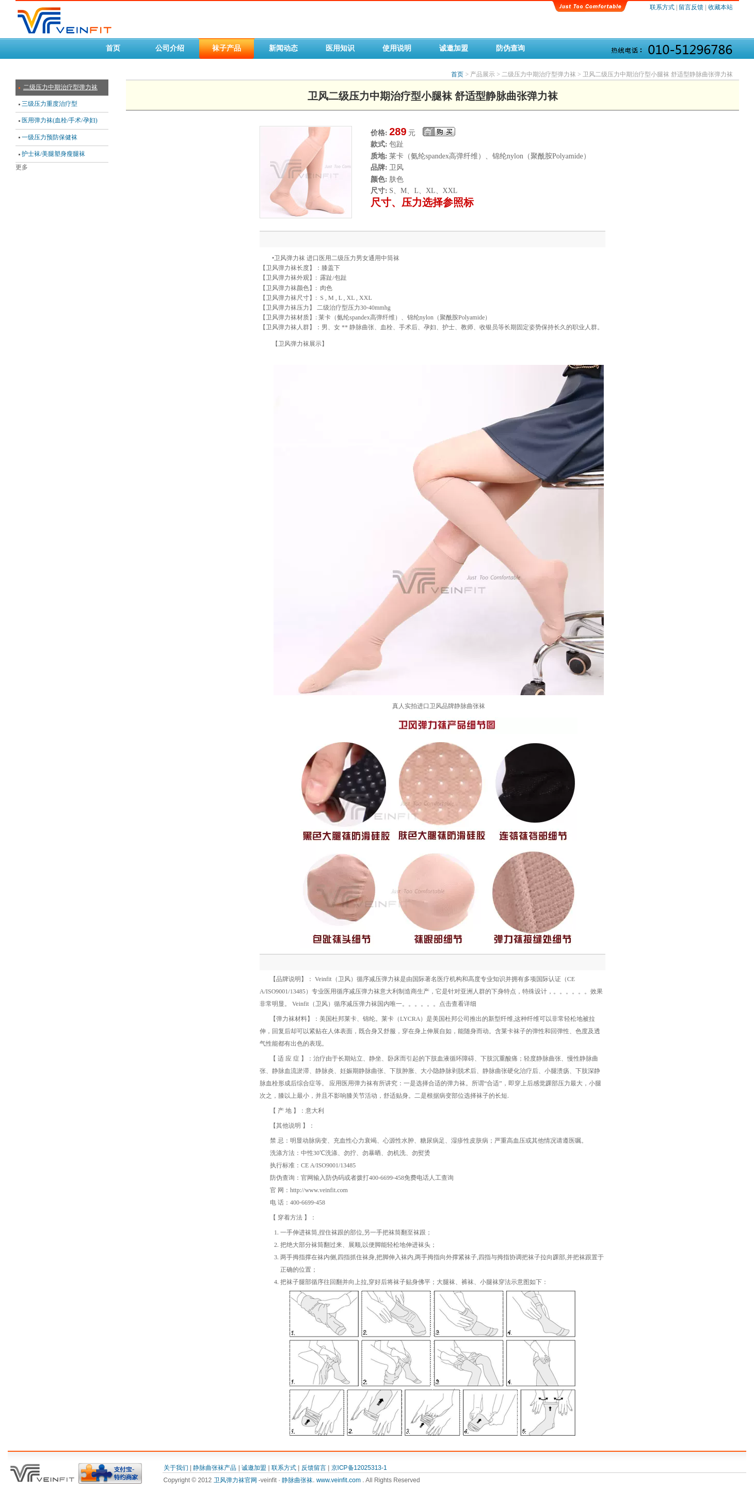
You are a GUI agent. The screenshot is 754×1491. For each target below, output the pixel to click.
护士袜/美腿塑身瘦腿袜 (53, 153)
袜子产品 (226, 48)
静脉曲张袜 (297, 1480)
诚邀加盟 (453, 48)
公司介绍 (169, 48)
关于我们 (176, 1467)
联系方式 (662, 7)
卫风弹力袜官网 (236, 1480)
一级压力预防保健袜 (49, 137)
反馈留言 (313, 1467)
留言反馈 (691, 7)
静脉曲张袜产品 (214, 1467)
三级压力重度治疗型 (49, 103)
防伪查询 (510, 48)
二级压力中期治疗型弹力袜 (60, 87)
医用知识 (340, 48)
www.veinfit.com (339, 1480)
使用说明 (396, 48)
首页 (113, 48)
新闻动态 (283, 48)
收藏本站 (720, 7)
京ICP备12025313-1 (359, 1467)
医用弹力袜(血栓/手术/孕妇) (60, 120)
